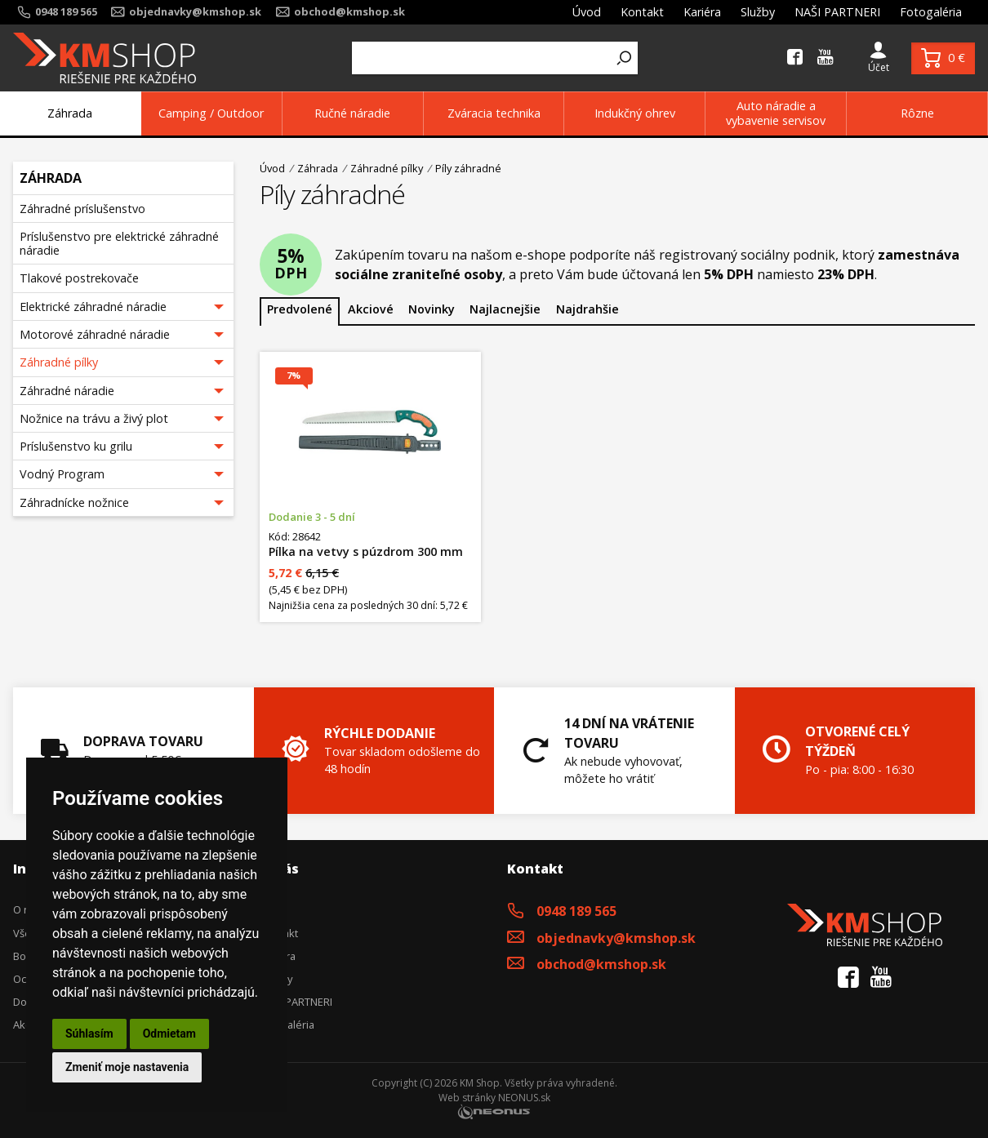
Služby (758, 12)
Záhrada (69, 113)
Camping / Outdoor (211, 113)
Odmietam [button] (169, 1033)
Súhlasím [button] (89, 1033)
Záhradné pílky (386, 169)
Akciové (371, 309)
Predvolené (299, 309)
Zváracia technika (494, 113)
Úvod (586, 12)
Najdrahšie (587, 309)
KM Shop (480, 1083)
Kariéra (702, 12)
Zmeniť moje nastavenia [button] (127, 1067)
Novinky (431, 309)
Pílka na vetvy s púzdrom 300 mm (366, 551)
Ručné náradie (352, 113)
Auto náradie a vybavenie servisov (776, 112)
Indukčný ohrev (634, 113)
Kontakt (642, 12)
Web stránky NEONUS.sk (494, 1098)
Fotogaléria (931, 12)
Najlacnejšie (505, 309)
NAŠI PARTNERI (837, 12)
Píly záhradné (468, 168)
